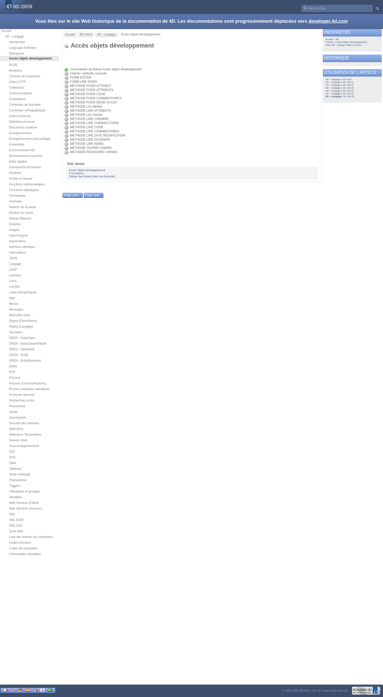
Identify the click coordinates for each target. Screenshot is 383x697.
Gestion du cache (21, 213)
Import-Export (18, 235)
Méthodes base (19, 315)
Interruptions (17, 252)
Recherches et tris (21, 400)
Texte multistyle (19, 474)
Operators (16, 332)
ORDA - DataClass (22, 338)
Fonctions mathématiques (26, 184)
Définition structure (22, 122)
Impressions (17, 241)
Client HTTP (17, 82)
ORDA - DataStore (22, 349)
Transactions (18, 480)
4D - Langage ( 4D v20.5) (340, 93)
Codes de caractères (23, 548)
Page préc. (72, 195)
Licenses (15, 275)
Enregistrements (20, 133)
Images (14, 230)
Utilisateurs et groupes (24, 491)
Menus (13, 304)
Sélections (16, 429)
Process (14, 378)
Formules (15, 201)
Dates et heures (20, 116)
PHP (12, 372)
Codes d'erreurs (20, 542)
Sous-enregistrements (24, 446)
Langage (15, 264)
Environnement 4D (22, 150)
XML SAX (15, 525)
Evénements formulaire (25, 167)
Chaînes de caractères (24, 76)
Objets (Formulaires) (23, 321)
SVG (12, 457)
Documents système (23, 127)
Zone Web (16, 531)
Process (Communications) (27, 383)
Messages (16, 309)
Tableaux (15, 469)
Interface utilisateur (22, 247)
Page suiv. (92, 195)
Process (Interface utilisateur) (29, 389)
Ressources (17, 406)
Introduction (17, 42)
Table (13, 463)
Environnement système (25, 156)
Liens (13, 281)
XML (12, 514)
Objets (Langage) (21, 326)
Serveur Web (18, 440)
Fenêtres (15, 173)
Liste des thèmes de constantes (31, 537)
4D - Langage (14, 36)
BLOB (13, 65)
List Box (14, 287)
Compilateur (17, 99)
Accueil (6, 31)
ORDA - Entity (18, 355)
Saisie (13, 412)
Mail (12, 298)
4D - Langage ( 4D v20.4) (340, 90)
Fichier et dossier (21, 178)
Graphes (15, 224)
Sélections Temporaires (25, 434)
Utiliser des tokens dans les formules (92, 176)
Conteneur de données (25, 105)
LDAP (13, 269)
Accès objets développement (87, 170)
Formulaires (17, 196)
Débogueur (16, 53)
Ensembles (16, 144)
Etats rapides (18, 161)
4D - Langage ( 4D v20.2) (340, 85)
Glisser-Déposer (20, 218)
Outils (13, 366)
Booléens (15, 70)
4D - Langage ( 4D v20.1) (340, 82)
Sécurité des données (24, 423)
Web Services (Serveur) (25, 508)
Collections (16, 87)
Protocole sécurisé (22, 395)
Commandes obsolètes (25, 554)
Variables (15, 497)
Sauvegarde (17, 417)
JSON (13, 258)
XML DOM (16, 520)
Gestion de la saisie (22, 207)
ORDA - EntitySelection (25, 360)
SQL (12, 451)
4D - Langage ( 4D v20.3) (340, 87)
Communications (20, 93)
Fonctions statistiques (24, 190)
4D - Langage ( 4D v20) (338, 79)
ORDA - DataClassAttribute (27, 343)
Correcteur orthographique (27, 110)
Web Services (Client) (24, 503)
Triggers (14, 486)
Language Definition (23, 48)
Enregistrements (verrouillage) (30, 139)
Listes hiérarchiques (23, 292)
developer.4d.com (328, 21)
